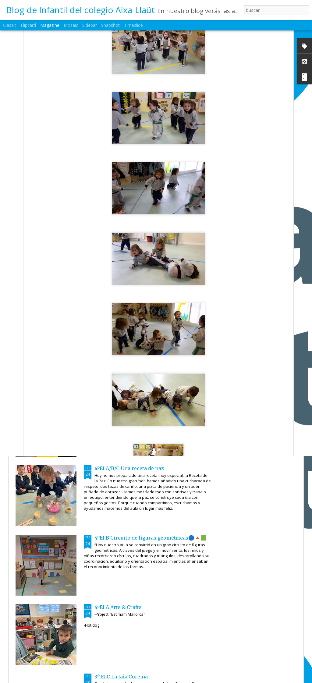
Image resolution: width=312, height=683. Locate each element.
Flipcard (28, 25)
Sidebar (89, 25)
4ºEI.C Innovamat (115, 399)
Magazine (49, 25)
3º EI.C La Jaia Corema (121, 677)
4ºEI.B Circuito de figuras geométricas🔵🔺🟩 (150, 538)
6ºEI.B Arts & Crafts (49, 278)
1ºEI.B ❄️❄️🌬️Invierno (121, 329)
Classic (9, 25)
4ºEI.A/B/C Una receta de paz (129, 468)
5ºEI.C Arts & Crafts (121, 278)
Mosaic (71, 25)
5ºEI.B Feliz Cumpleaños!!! (187, 281)
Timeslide (133, 25)
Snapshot (110, 25)
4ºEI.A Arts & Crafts (118, 607)
